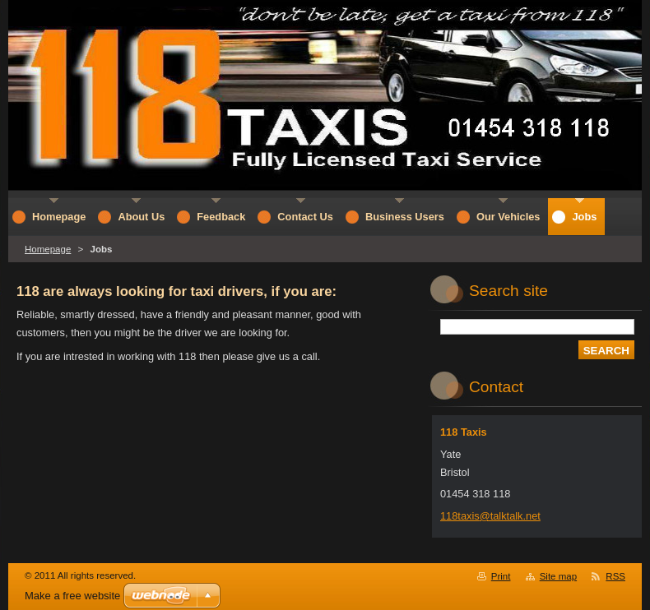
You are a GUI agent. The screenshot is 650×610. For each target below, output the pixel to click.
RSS (615, 576)
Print (501, 576)
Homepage (48, 249)
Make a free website (72, 595)
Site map (558, 576)
